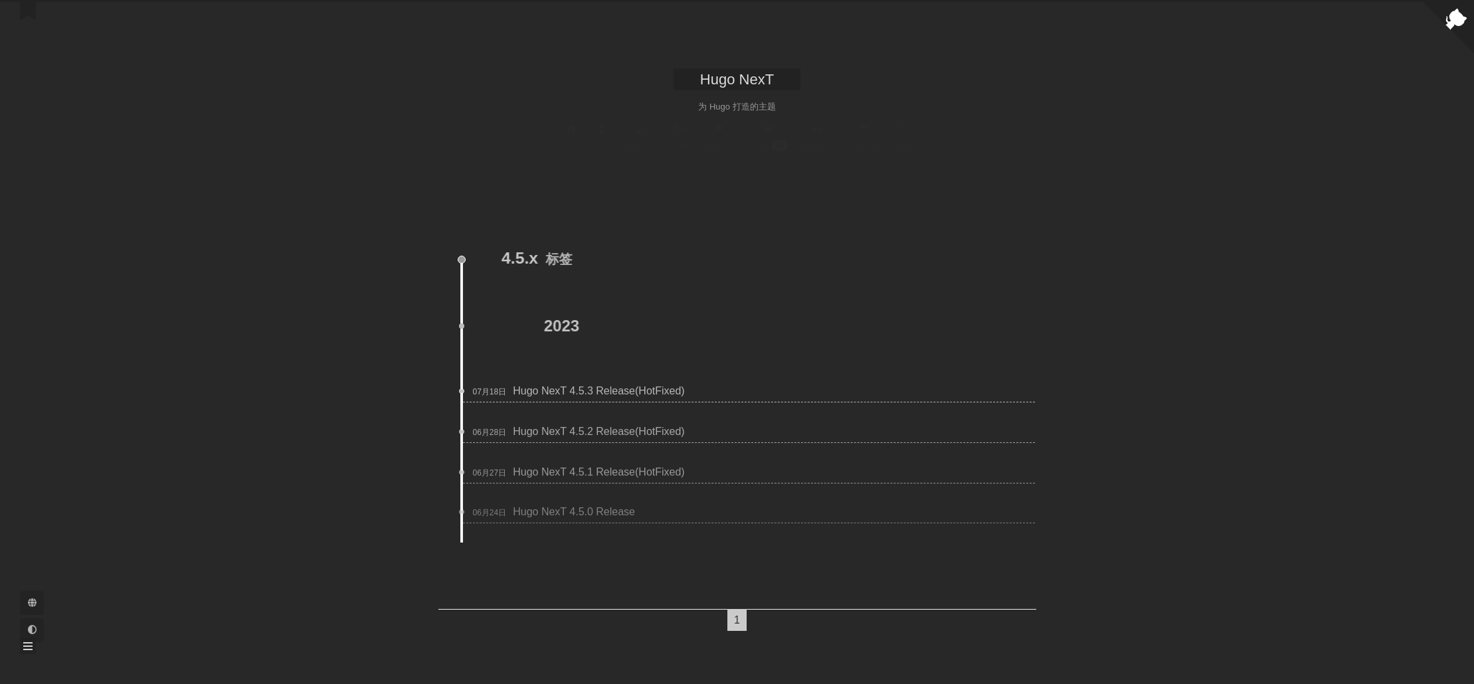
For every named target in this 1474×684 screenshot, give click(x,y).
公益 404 (864, 137)
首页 (570, 137)
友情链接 (817, 137)
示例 (679, 137)
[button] (28, 646)
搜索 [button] (903, 137)
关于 (601, 137)
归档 (768, 137)
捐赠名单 (640, 137)
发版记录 (718, 137)
